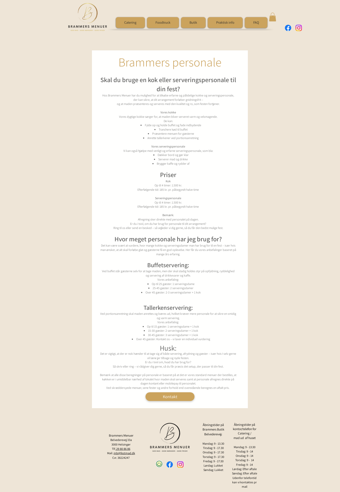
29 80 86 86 (123, 449)
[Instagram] (298, 28)
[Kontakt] (170, 396)
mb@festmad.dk (124, 453)
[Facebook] (288, 28)
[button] (225, 22)
